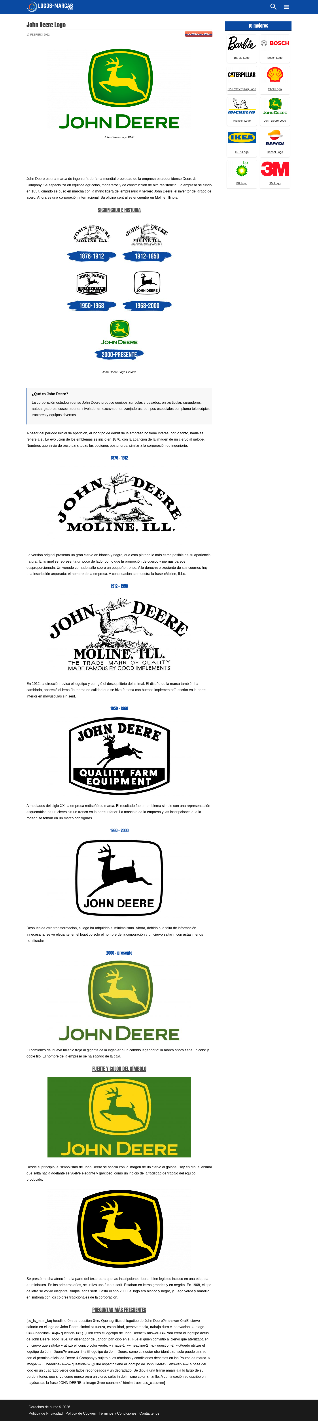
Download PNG (198, 33)
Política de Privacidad (46, 1413)
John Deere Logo (275, 120)
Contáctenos (149, 1413)
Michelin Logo (242, 120)
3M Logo (275, 183)
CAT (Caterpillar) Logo (242, 89)
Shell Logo (275, 89)
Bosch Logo (275, 57)
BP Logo (241, 183)
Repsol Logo (275, 152)
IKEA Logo (241, 152)
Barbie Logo (242, 57)
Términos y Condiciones (118, 1413)
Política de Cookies (81, 1413)
